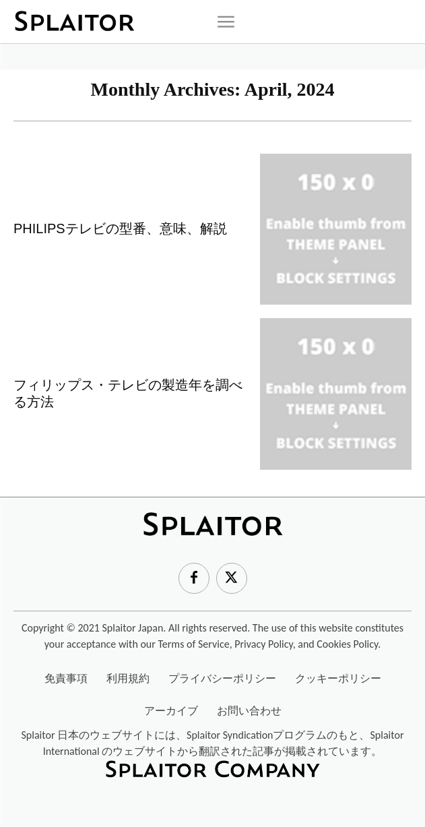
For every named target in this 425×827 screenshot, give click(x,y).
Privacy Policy (263, 644)
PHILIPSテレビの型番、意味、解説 (120, 228)
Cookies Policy (347, 644)
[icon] (226, 21)
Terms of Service (193, 644)
